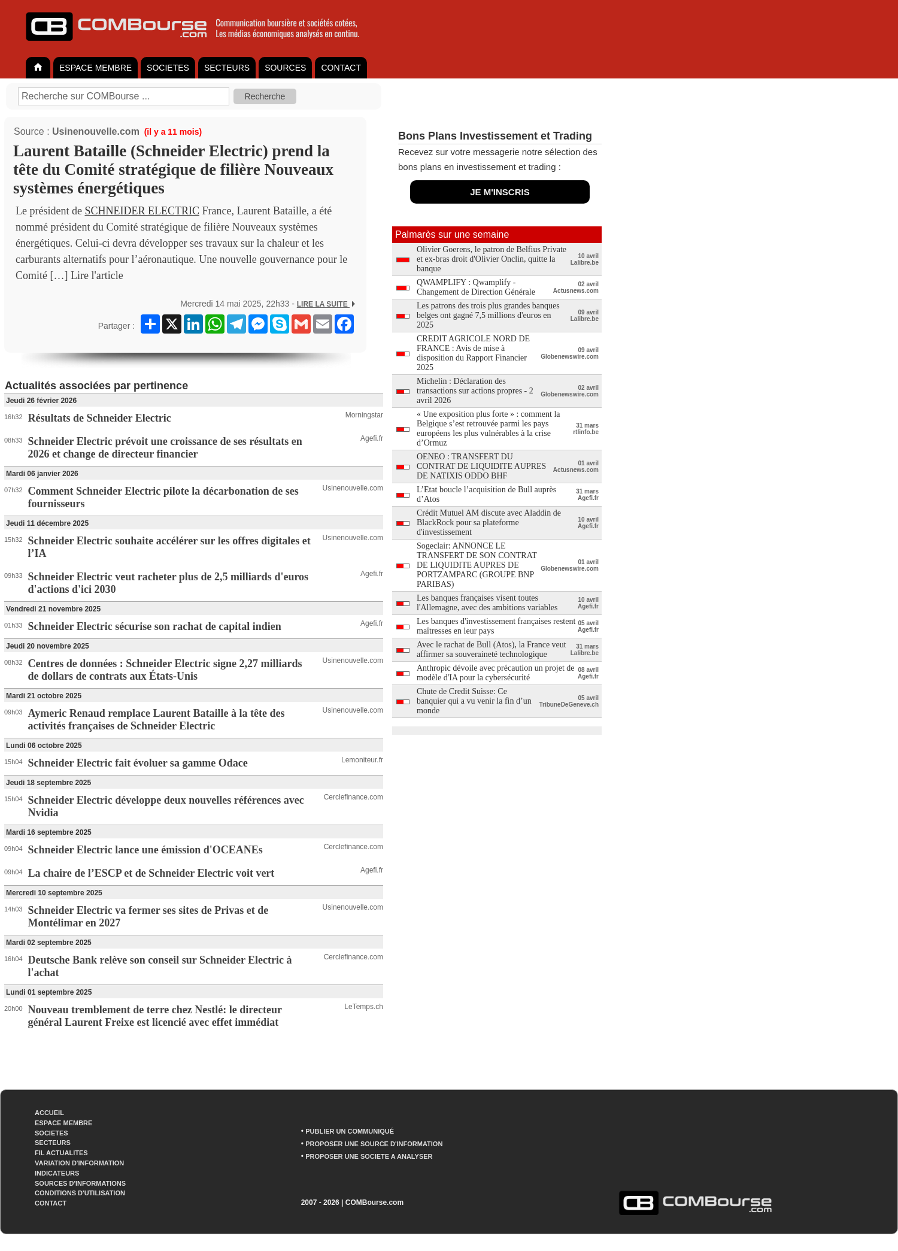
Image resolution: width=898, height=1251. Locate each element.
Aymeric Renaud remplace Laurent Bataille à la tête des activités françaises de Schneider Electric (156, 719)
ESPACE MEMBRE (95, 67)
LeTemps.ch (363, 1006)
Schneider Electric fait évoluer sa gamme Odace (138, 763)
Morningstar (364, 415)
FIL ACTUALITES (61, 1152)
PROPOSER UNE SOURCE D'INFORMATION (373, 1143)
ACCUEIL (49, 1112)
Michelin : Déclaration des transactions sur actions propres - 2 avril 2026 (475, 391)
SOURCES (285, 67)
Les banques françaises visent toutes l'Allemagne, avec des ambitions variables (487, 602)
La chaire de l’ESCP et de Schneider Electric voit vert (151, 873)
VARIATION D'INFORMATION (79, 1163)
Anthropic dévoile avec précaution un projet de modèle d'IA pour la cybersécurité (496, 673)
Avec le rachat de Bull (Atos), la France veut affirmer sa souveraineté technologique (491, 649)
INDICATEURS (57, 1173)
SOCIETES (168, 67)
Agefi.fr (371, 438)
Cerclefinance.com (353, 797)
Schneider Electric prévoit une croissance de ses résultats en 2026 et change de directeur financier (165, 447)
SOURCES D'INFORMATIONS (80, 1183)
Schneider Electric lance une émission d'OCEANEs (145, 850)
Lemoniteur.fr (362, 760)
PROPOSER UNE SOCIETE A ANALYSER (368, 1156)
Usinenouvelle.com (95, 131)
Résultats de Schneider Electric (99, 418)
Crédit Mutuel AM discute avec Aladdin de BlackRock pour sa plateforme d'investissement (489, 522)
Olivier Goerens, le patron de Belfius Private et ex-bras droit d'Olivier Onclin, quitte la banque (491, 259)
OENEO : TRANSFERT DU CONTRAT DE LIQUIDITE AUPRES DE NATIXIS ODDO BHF (481, 466)
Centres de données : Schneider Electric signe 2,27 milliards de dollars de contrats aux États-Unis (165, 670)
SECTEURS (227, 67)
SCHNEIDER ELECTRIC (141, 211)
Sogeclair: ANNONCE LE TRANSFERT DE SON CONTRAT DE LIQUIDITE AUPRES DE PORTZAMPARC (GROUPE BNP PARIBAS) (477, 565)
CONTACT (341, 67)
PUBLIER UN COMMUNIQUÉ (349, 1131)
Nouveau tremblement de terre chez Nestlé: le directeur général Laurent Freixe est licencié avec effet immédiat (155, 1016)
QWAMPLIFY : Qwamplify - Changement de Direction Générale (476, 287)
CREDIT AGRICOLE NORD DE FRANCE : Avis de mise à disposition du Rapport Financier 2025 (473, 353)
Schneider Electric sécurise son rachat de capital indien (154, 626)
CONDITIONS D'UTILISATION (80, 1193)
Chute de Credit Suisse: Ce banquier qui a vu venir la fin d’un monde (474, 701)
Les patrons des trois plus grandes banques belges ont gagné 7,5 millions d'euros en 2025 (488, 315)
